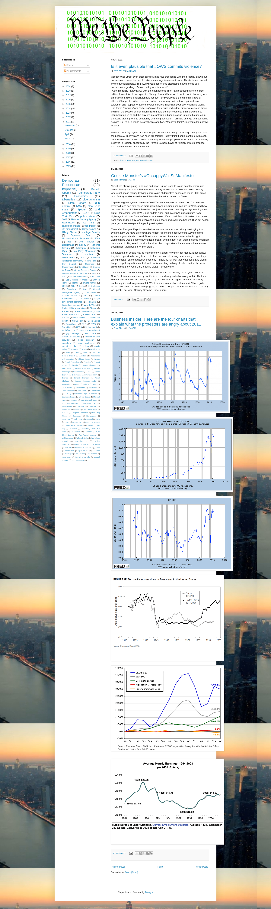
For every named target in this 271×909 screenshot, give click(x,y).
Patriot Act (66, 409)
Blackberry (66, 368)
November (70, 125)
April (67, 134)
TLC (84, 324)
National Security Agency (83, 219)
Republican (71, 185)
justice (97, 447)
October (69, 130)
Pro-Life (65, 318)
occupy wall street (144, 160)
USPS (79, 327)
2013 (68, 113)
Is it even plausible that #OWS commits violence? (156, 66)
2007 (68, 157)
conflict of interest (81, 444)
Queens (65, 413)
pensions (96, 451)
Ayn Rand (91, 261)
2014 (68, 108)
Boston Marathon (82, 368)
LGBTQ (68, 394)
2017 (68, 95)
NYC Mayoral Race (89, 400)
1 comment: (118, 299)
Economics (81, 196)
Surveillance (71, 324)
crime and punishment (89, 330)
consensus (130, 160)
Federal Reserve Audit (85, 381)
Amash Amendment (73, 362)
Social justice (71, 280)
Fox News (84, 298)
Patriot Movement (78, 276)
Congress (89, 264)
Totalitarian (73, 428)
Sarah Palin (77, 321)
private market (89, 283)
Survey (90, 425)
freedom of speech (83, 447)
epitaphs (96, 444)
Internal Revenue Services (74, 273)
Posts (68, 65)
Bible (81, 286)
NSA (79, 206)
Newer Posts (118, 866)
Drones (65, 378)
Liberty (82, 245)
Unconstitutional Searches (75, 238)
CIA (85, 289)
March (68, 138)
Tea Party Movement (84, 251)
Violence (88, 432)
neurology (66, 343)
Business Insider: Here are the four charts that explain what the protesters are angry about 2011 (156, 321)
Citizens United (69, 295)
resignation (66, 457)
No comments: (119, 155)
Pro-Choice (95, 276)
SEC (98, 419)
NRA (94, 273)
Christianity (91, 292)
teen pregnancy (78, 460)
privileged (69, 454)
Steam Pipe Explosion (74, 425)
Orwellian (80, 406)
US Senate (75, 432)
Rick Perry (78, 419)
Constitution (83, 267)
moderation (69, 451)
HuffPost (86, 384)
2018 (68, 90)
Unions (85, 280)
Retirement (76, 416)
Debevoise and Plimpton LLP (84, 375)
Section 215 (77, 422)
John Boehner (68, 391)
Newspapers (67, 406)
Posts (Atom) (131, 872)
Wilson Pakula (82, 438)
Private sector (89, 314)
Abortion (82, 356)
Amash (97, 359)
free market (90, 226)
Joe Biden (93, 387)
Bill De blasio (94, 286)
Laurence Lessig (68, 397)
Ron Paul (89, 419)
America (87, 362)
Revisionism (91, 416)
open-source (83, 451)
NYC (64, 276)
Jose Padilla (83, 391)
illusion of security (71, 337)
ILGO (95, 384)
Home (161, 866)
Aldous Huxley (84, 359)
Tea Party (88, 222)
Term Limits (67, 327)
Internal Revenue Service (85, 270)
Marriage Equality (91, 232)
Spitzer (81, 209)
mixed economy (86, 340)
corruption (88, 254)
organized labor (69, 346)
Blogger (149, 892)
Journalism (91, 302)
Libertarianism (91, 199)
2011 (68, 121)
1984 (77, 353)
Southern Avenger (92, 422)
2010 (68, 144)
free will (68, 447)
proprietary (80, 454)
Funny (76, 384)
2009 (68, 148)
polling (86, 346)
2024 (68, 86)
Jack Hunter (67, 387)
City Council (69, 264)
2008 (68, 153)
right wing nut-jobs (82, 457)
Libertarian (68, 199)
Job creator (80, 387)
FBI (85, 295)
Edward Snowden (81, 378)
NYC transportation (70, 403)
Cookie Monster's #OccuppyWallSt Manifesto (152, 175)
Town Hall (85, 428)
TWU (93, 324)
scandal (74, 349)
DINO (89, 372)
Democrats (71, 180)
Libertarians (68, 245)
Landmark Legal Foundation (85, 394)
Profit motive (79, 318)
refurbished (92, 454)
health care (90, 333)
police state (87, 216)
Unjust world (91, 327)
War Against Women (87, 435)
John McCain (86, 241)
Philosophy (80, 248)
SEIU (67, 422)
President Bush (90, 409)
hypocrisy (69, 189)
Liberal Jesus (84, 397)
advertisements (81, 441)
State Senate (77, 202)
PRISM (65, 311)
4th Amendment (70, 229)
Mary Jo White (90, 305)
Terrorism (67, 254)
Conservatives (89, 229)
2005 (68, 166)
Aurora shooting (89, 365)
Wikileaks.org (67, 438)
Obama (93, 308)
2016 (68, 99)
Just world (95, 391)
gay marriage (72, 333)
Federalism (66, 384)
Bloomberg (71, 289)
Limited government (71, 305)
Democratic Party (89, 192)
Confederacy (78, 372)
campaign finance (71, 226)
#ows (122, 160)
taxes (84, 349)
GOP (85, 212)
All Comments (72, 71)
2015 (68, 104)
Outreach (92, 406)
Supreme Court (81, 235)
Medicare (73, 400)
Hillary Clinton (69, 232)
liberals (75, 283)
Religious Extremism (80, 413)
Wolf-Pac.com (68, 330)
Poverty (77, 409)
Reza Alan (66, 419)
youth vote (95, 349)
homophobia (68, 257)
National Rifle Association (74, 308)
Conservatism (68, 267)
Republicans (68, 222)
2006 (68, 162)
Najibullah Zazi (89, 403)
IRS (69, 241)
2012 (68, 117)
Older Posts (202, 866)
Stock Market (94, 321)
